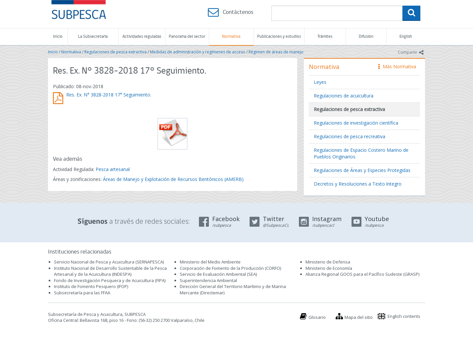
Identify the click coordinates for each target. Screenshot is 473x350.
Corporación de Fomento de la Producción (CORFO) (230, 268)
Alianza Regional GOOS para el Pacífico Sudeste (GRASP (362, 274)
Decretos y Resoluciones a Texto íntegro (358, 184)
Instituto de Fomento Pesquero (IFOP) (91, 286)
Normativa (231, 36)
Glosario (317, 317)
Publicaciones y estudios (279, 36)
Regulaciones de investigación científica (356, 123)
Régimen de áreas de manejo (276, 52)
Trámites (324, 36)
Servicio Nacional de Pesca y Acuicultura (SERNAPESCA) (109, 262)
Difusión (366, 36)
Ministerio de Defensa (328, 262)
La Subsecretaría (93, 36)
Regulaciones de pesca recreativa (349, 136)
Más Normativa (397, 66)
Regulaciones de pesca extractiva (115, 52)
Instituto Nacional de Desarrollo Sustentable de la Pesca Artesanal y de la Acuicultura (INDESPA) (110, 271)
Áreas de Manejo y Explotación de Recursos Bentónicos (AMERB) (173, 179)
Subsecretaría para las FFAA (82, 293)
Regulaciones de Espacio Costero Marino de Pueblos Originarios (361, 153)
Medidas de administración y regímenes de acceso (197, 52)
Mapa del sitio (359, 317)
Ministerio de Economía (329, 268)
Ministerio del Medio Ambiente (210, 262)
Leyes (320, 82)
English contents (404, 316)
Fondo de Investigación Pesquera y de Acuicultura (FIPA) (110, 280)
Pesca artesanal (113, 169)
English (406, 36)
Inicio (58, 36)
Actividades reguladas (141, 36)
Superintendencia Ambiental (208, 280)
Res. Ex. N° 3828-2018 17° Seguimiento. (108, 94)
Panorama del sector (187, 36)
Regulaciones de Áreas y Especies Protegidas (362, 170)
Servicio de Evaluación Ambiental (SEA (218, 274)
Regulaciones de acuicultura (343, 95)
